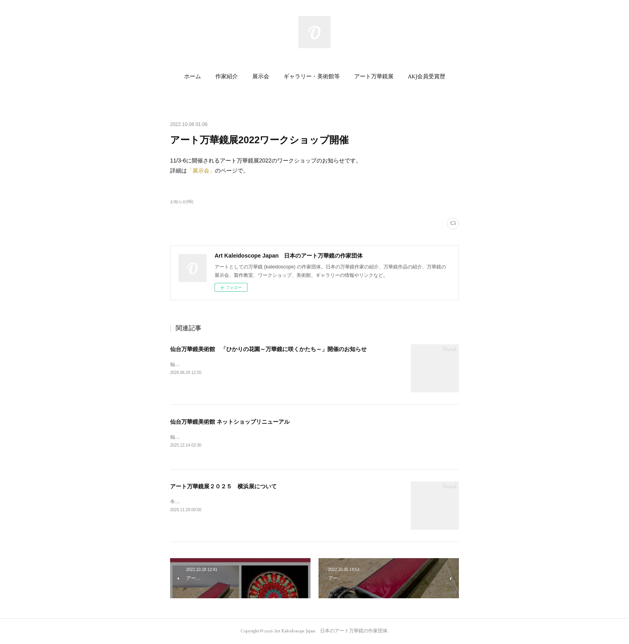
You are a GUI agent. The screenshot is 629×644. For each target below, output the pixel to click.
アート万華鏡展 (374, 76)
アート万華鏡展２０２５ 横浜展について (223, 487)
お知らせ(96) (181, 201)
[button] (192, 76)
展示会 (260, 76)
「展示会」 (201, 170)
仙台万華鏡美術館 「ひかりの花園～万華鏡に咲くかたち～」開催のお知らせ (268, 349)
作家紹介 (226, 76)
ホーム (192, 76)
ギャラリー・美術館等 (312, 76)
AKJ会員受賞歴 (426, 76)
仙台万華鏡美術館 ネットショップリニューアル (230, 421)
